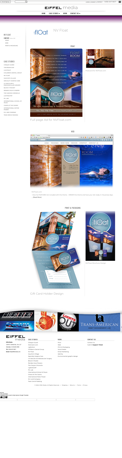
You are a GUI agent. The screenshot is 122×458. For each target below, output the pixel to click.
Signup (93, 2)
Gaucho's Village (10, 78)
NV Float (7, 34)
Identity (60, 354)
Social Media (62, 349)
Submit (95, 345)
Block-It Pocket (9, 87)
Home (43, 13)
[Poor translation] (5, 397)
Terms (79, 385)
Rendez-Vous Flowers (12, 90)
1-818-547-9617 (110, 2)
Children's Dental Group (13, 73)
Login (87, 2)
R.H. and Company (10, 112)
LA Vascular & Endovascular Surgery (40, 358)
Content (7, 38)
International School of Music (37, 372)
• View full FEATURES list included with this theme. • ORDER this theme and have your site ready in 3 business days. (72, 195)
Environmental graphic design (68, 356)
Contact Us (74, 13)
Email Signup (5, 1)
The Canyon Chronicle (12, 93)
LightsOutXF (8, 95)
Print (7, 40)
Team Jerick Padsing (11, 115)
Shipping (65, 385)
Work (65, 13)
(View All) (12, 38)
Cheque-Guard (9, 65)
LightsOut (7, 70)
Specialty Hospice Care (12, 81)
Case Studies (53, 13)
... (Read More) (37, 197)
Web (6, 43)
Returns (72, 385)
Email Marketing (63, 351)
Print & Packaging (11, 45)
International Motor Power (37, 377)
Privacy (85, 385)
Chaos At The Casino (11, 105)
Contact (100, 2)
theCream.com (9, 67)
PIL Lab (6, 98)
